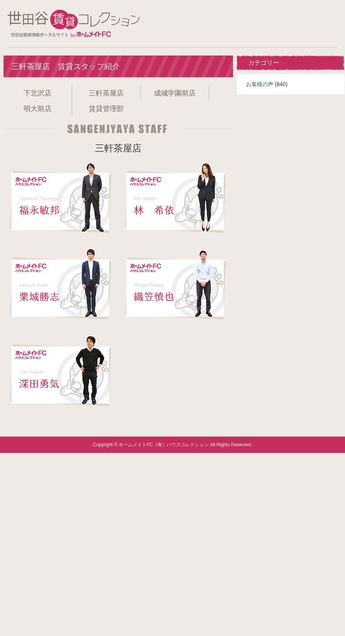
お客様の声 (259, 84)
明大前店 (38, 109)
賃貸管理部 (106, 109)
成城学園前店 (175, 93)
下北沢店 (38, 93)
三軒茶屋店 (106, 93)
